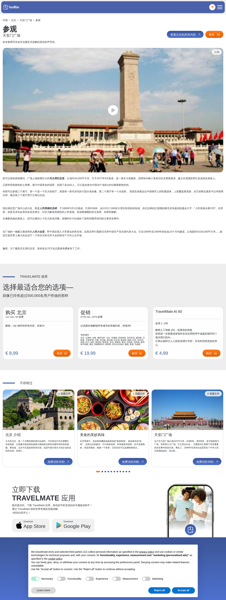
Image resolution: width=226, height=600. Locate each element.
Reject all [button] (159, 590)
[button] (98, 471)
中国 (5, 20)
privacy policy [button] (146, 551)
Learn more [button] (43, 590)
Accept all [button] (183, 590)
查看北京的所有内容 (185, 34)
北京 (13, 20)
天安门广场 (26, 20)
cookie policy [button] (55, 558)
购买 (214, 34)
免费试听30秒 (58, 461)
